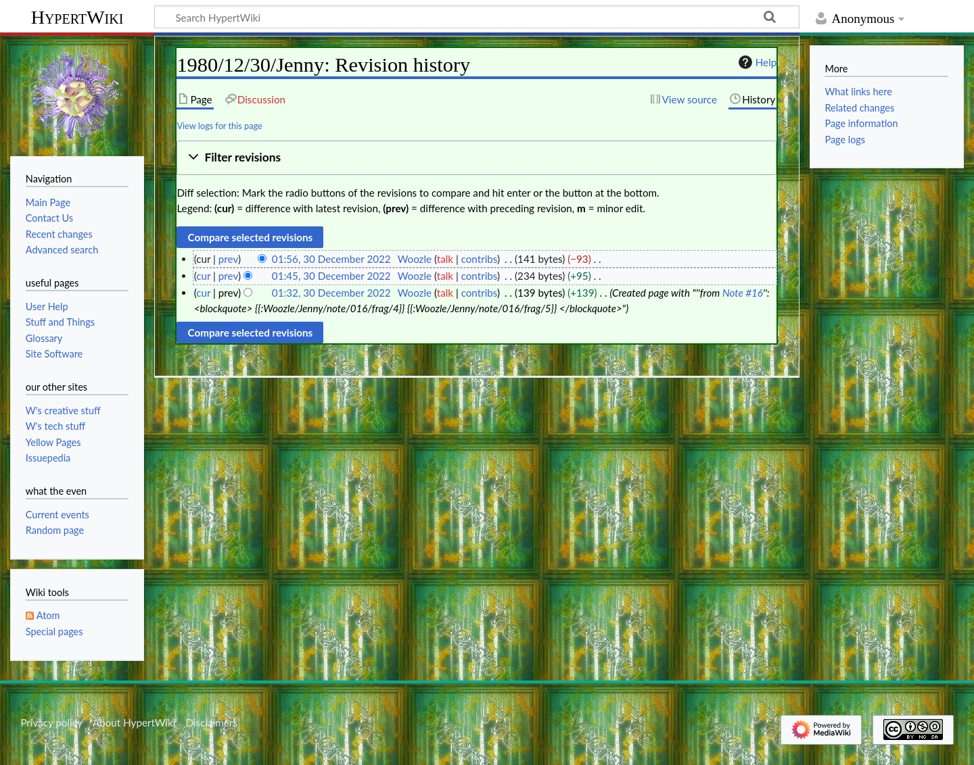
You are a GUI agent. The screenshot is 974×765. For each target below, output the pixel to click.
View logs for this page (219, 125)
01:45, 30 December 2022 (331, 276)
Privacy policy (51, 722)
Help (755, 62)
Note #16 (742, 293)
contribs (479, 259)
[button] (476, 158)
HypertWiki (77, 17)
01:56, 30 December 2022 (331, 259)
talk (445, 259)
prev (228, 259)
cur (203, 276)
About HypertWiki (134, 722)
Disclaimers (211, 722)
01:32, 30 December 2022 (331, 293)
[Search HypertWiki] (477, 17)
